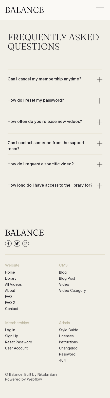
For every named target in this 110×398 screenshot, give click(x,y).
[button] (99, 10)
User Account (16, 348)
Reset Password (18, 342)
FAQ (8, 296)
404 (62, 360)
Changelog (68, 348)
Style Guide (68, 330)
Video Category (72, 290)
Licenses (66, 336)
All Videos (13, 284)
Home (10, 272)
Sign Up (11, 336)
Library (10, 278)
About (10, 290)
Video (64, 284)
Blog (63, 272)
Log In (10, 330)
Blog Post (67, 278)
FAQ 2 (10, 302)
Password (67, 354)
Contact (11, 308)
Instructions (68, 342)
